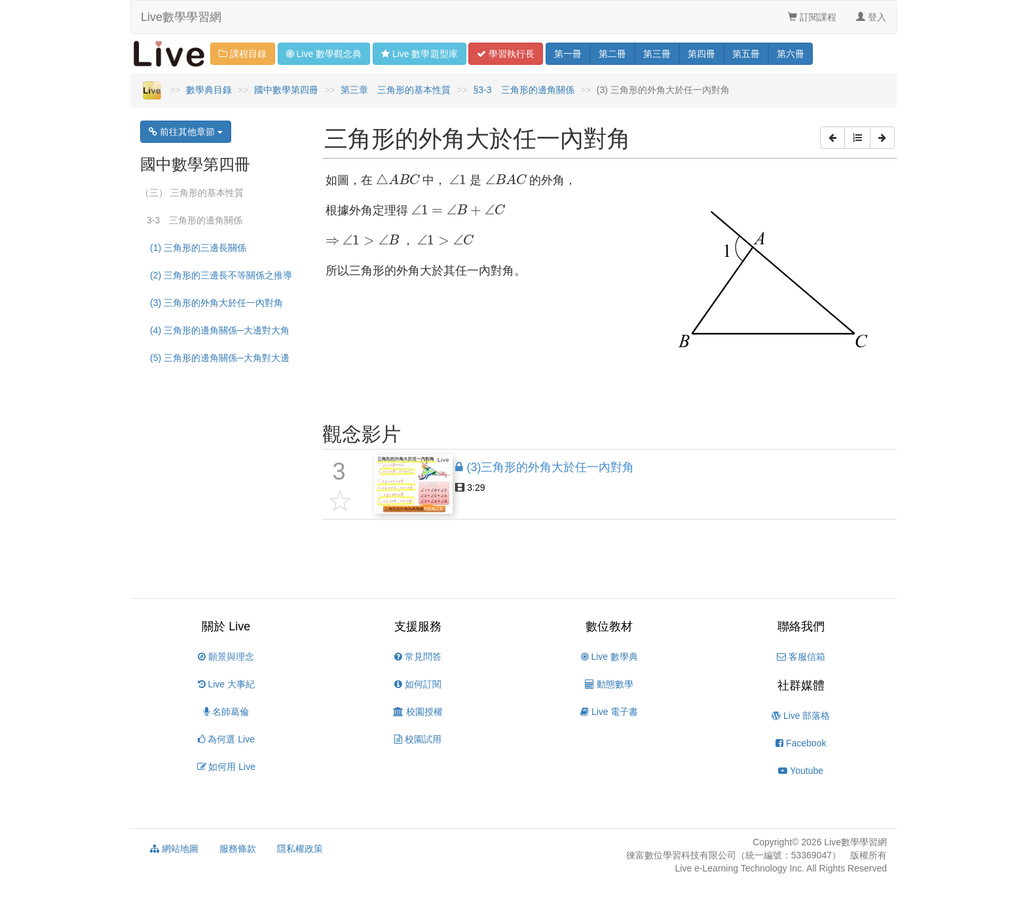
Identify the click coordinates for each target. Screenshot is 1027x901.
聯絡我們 (801, 626)
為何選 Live (226, 739)
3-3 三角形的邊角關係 (194, 220)
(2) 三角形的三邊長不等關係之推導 (221, 275)
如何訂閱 (417, 684)
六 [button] (790, 53)
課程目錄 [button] (243, 53)
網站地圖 (174, 848)
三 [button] (657, 53)
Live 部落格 (801, 715)
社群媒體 (801, 685)
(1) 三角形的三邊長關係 (198, 247)
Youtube (800, 770)
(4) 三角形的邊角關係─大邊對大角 (219, 330)
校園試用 (417, 739)
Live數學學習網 (181, 17)
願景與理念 (226, 656)
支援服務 (417, 626)
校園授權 (418, 711)
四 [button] (701, 53)
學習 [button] (505, 53)
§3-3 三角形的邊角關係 (524, 90)
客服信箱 (801, 656)
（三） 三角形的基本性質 (192, 192)
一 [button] (568, 53)
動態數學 (609, 684)
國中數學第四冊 (286, 90)
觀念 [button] (324, 53)
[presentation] (398, 179)
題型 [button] (419, 53)
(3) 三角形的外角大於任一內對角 (216, 302)
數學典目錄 (209, 90)
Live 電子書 (609, 711)
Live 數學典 (609, 656)
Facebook (800, 743)
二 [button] (612, 53)
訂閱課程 (812, 17)
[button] (832, 137)
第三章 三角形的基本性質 (396, 90)
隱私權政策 (300, 848)
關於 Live (226, 626)
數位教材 (609, 626)
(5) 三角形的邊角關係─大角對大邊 (219, 358)
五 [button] (746, 53)
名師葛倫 (226, 711)
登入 (871, 17)
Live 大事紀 (226, 684)
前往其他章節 (186, 131)
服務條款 (237, 848)
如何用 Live (226, 766)
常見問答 (417, 656)
